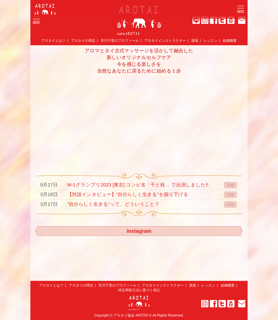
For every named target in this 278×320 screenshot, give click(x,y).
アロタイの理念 (83, 40)
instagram (139, 231)
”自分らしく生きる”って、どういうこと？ (113, 204)
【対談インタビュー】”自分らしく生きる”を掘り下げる (127, 194)
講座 (194, 40)
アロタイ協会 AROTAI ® (133, 315)
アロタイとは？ (53, 40)
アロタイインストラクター (165, 40)
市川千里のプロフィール (120, 40)
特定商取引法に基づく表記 (139, 290)
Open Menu (240, 9)
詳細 (230, 185)
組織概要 (230, 40)
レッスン (210, 40)
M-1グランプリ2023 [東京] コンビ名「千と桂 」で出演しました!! (137, 185)
